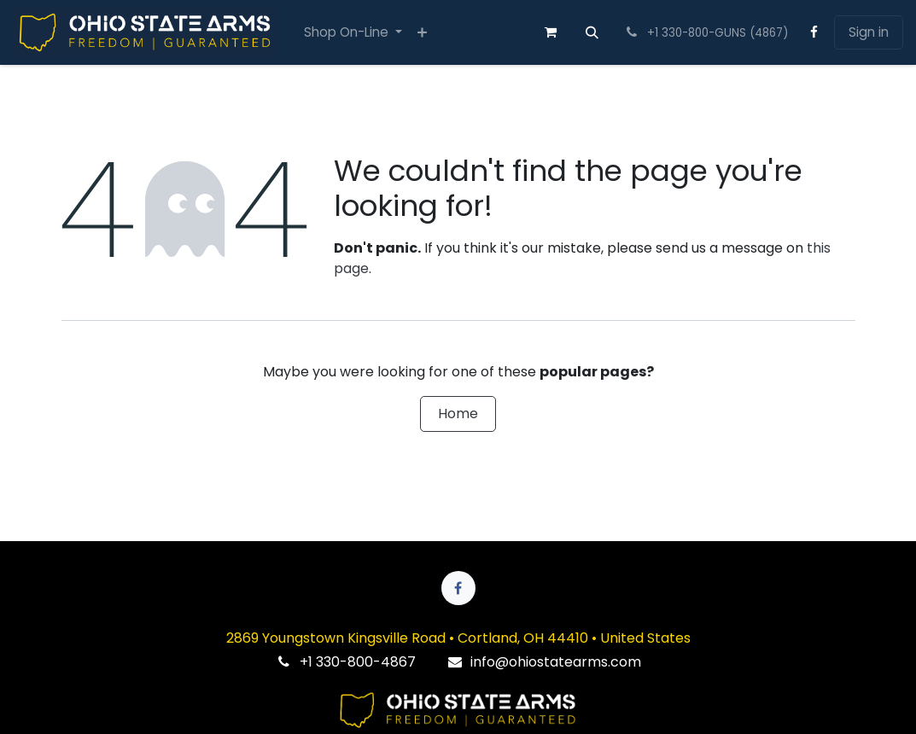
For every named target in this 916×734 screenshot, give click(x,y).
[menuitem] (353, 33)
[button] (592, 32)
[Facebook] (814, 32)
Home (458, 413)
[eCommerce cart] (551, 32)
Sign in (869, 32)
